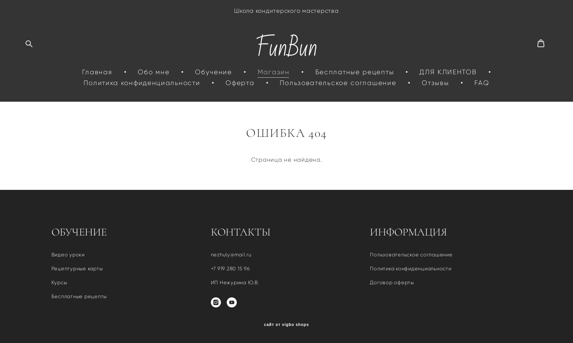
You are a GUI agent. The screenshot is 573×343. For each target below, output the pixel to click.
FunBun (286, 48)
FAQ (481, 83)
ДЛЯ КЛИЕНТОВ (448, 72)
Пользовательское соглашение (338, 83)
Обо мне (153, 72)
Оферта (240, 83)
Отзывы (435, 83)
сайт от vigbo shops (286, 325)
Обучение (213, 72)
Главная (97, 72)
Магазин (274, 72)
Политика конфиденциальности (142, 83)
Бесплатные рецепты (354, 72)
